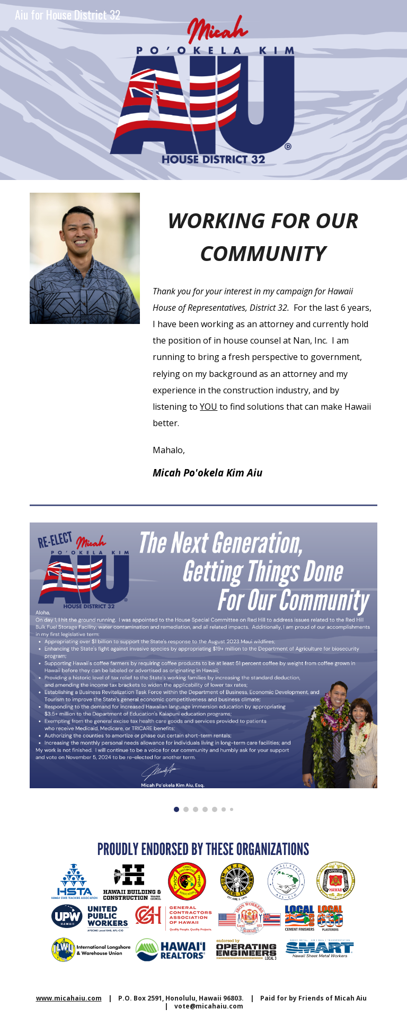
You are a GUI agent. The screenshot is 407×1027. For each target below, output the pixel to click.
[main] (262, 233)
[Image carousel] (203, 667)
